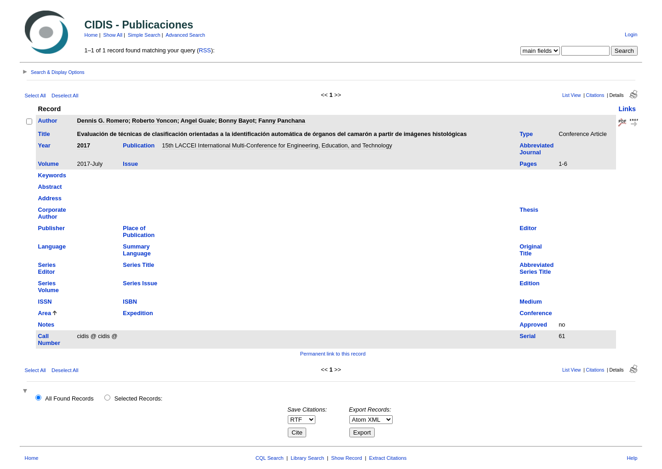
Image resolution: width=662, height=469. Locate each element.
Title (44, 133)
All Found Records (69, 398)
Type (526, 133)
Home (91, 35)
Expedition (138, 313)
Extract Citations (387, 458)
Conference (535, 313)
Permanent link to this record (332, 353)
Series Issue (140, 283)
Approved (533, 324)
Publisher (51, 228)
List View (571, 95)
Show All (113, 35)
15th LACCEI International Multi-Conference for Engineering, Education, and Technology (277, 145)
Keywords (52, 175)
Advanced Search (185, 35)
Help (632, 458)
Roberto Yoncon (154, 120)
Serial (527, 336)
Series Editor (47, 268)
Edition (529, 283)
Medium (530, 301)
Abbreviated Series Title (536, 268)
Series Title (138, 264)
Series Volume (48, 287)
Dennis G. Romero (103, 120)
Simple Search (144, 35)
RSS (205, 50)
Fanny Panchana (281, 120)
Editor (527, 228)
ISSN (45, 301)
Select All (35, 95)
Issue (130, 163)
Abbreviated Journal (536, 149)
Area (44, 313)
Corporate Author (52, 213)
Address (50, 198)
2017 (83, 145)
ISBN (130, 301)
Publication (138, 145)
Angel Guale (198, 120)
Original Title (530, 250)
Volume (48, 163)
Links (627, 109)
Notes (46, 324)
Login (631, 34)
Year (44, 145)
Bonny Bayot (236, 120)
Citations (595, 95)
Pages (528, 163)
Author (47, 120)
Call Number (49, 339)
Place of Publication (138, 231)
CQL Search (270, 458)
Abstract (50, 186)
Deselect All (64, 95)
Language (52, 246)
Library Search (307, 458)
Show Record (346, 458)
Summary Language (136, 250)
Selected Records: (138, 398)
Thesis (528, 209)
